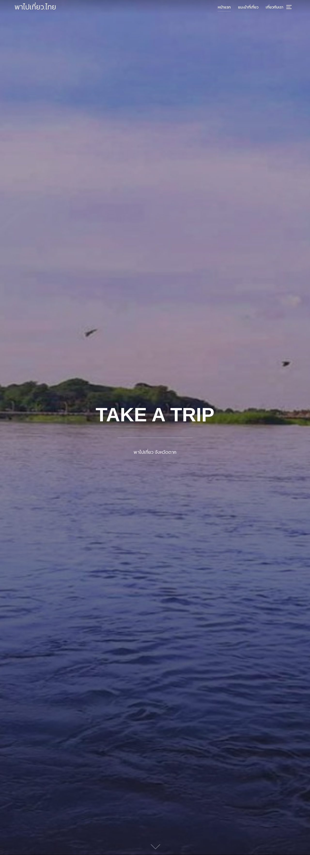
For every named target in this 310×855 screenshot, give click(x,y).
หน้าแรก (224, 7)
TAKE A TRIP (155, 414)
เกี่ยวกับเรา (274, 7)
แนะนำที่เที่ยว (248, 7)
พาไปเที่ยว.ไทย (35, 6)
